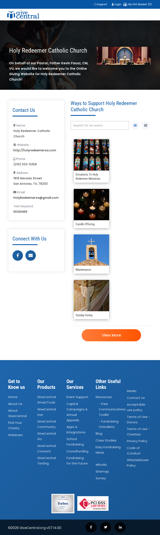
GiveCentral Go (46, 436)
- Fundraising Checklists (109, 424)
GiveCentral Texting (46, 460)
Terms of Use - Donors (138, 419)
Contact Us (136, 398)
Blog (99, 433)
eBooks (101, 465)
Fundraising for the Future (77, 460)
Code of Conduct (134, 450)
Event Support (77, 397)
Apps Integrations (75, 429)
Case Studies (106, 440)
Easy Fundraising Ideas (108, 450)
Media (131, 391)
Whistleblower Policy (138, 463)
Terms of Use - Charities (138, 431)
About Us (15, 404)
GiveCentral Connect (46, 448)
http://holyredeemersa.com (34, 150)
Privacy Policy (137, 441)
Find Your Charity (15, 425)
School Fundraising (75, 442)
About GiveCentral (17, 413)
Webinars (15, 435)
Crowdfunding (77, 451)
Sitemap (102, 471)
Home (13, 397)
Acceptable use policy (136, 407)
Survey (101, 478)
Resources (104, 397)
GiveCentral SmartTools (46, 400)
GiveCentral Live (46, 412)
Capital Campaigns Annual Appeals (77, 412)
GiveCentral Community (46, 424)
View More (111, 335)
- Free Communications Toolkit (112, 409)
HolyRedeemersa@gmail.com (36, 198)
